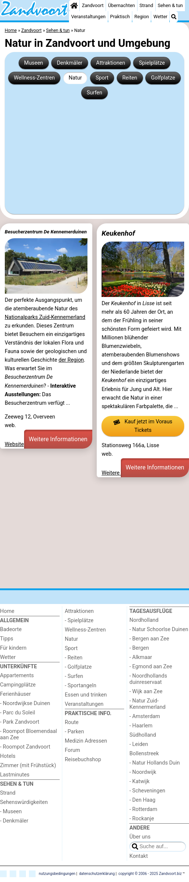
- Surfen (74, 676)
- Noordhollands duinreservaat (148, 679)
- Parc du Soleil (17, 713)
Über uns (139, 837)
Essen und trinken (86, 695)
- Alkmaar (140, 657)
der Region (71, 360)
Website (14, 444)
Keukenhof (118, 233)
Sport (102, 78)
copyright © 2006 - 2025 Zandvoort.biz (150, 874)
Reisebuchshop (83, 759)
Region (142, 16)
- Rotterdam (143, 809)
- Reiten (74, 658)
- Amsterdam (144, 716)
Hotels (8, 756)
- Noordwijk (142, 772)
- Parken (74, 731)
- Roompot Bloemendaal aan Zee (28, 734)
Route (72, 722)
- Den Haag (142, 800)
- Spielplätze (79, 620)
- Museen (11, 811)
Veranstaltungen (88, 16)
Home (7, 611)
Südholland (142, 735)
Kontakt (138, 856)
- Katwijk (139, 781)
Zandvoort (92, 5)
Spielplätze (152, 63)
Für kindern (13, 648)
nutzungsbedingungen (57, 874)
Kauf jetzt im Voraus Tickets (142, 426)
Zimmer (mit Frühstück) (28, 765)
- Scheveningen (147, 791)
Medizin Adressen (86, 741)
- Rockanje (141, 818)
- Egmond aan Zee (150, 666)
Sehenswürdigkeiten (24, 802)
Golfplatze (163, 78)
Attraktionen (110, 63)
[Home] (74, 5)
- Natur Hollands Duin (154, 763)
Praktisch (120, 16)
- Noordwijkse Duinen (25, 703)
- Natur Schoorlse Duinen (158, 629)
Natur (75, 78)
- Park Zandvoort (19, 722)
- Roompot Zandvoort (25, 747)
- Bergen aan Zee (149, 639)
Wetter (160, 16)
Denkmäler (69, 63)
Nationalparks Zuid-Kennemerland (45, 317)
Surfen (94, 93)
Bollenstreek (144, 753)
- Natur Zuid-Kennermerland (147, 704)
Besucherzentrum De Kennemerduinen (46, 232)
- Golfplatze (78, 667)
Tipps (6, 639)
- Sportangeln (80, 685)
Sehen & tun (170, 5)
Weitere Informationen (58, 439)
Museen (33, 63)
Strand (146, 5)
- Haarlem (140, 726)
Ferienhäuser (15, 694)
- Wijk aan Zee (145, 691)
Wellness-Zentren (34, 78)
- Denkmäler (14, 821)
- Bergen (139, 648)
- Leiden (138, 744)
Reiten (129, 78)
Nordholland (143, 620)
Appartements (17, 675)
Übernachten (121, 5)
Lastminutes (14, 775)
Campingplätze (18, 685)
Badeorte (10, 629)
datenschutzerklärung (97, 874)
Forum (72, 750)
